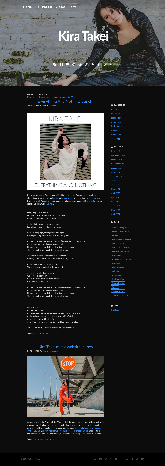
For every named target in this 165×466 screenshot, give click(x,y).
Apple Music (67, 198)
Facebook (98, 428)
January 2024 (117, 176)
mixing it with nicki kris (121, 259)
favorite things (118, 243)
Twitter (30, 431)
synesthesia (117, 275)
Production (116, 135)
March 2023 (116, 197)
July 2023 (115, 180)
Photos (47, 6)
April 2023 (115, 193)
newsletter (48, 204)
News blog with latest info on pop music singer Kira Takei (51, 97)
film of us (116, 247)
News (72, 6)
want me (115, 295)
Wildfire (63, 434)
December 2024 (118, 155)
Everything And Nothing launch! (66, 101)
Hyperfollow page (93, 198)
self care (115, 271)
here (39, 434)
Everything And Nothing (81, 434)
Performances (117, 126)
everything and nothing (40, 333)
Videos (60, 6)
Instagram (88, 428)
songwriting (116, 139)
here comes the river (120, 251)
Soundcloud (65, 431)
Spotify (55, 198)
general (126, 247)
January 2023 (117, 206)
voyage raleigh (118, 291)
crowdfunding (118, 235)
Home (27, 6)
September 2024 (118, 164)
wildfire (35, 439)
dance (114, 109)
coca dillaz (124, 231)
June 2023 (115, 185)
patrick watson (118, 267)
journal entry (117, 255)
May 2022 (115, 210)
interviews (115, 114)
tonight (115, 287)
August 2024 (116, 168)
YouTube (37, 431)
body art (123, 228)
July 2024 (115, 172)
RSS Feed (115, 310)
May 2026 (115, 151)
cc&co (114, 231)
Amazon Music (81, 431)
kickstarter (116, 118)
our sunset (116, 263)
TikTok (80, 428)
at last (114, 228)
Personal (115, 130)
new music (54, 106)
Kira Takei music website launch (65, 346)
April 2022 (115, 214)
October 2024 (117, 159)
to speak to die (118, 283)
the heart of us (118, 279)
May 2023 (115, 189)
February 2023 (117, 201)
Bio (37, 6)
